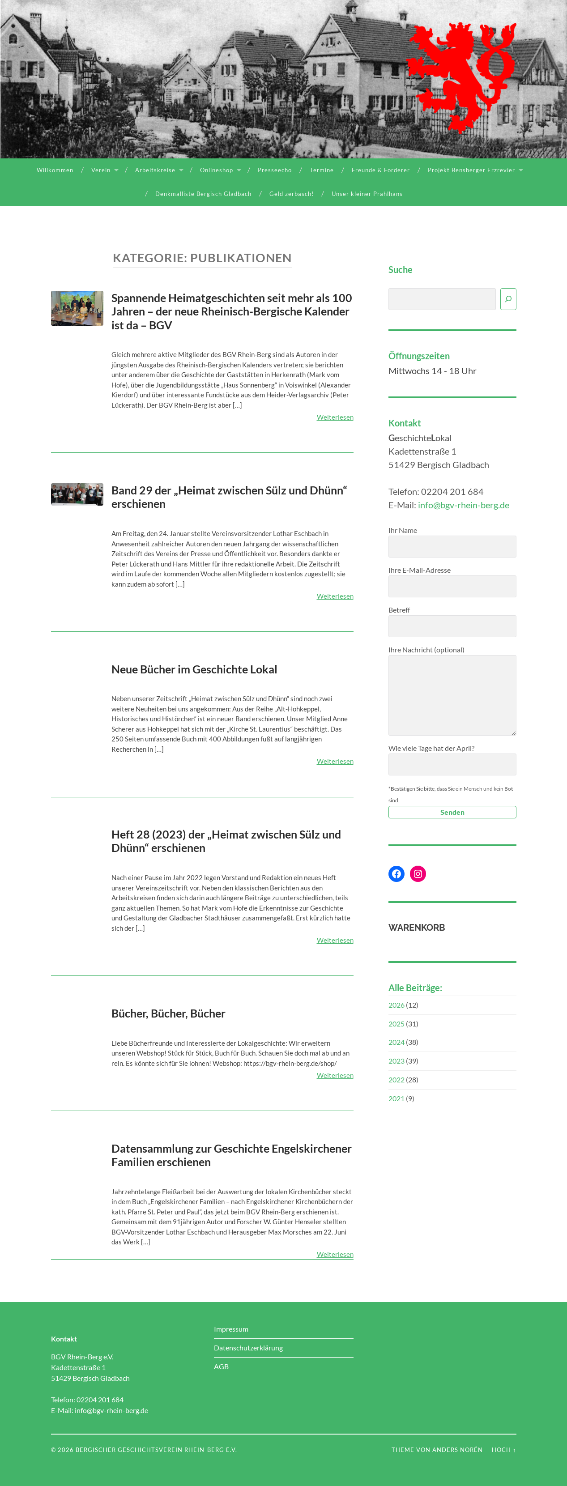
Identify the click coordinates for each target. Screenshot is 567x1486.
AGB (221, 1366)
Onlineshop (216, 170)
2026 (396, 1005)
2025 (396, 1023)
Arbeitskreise (155, 170)
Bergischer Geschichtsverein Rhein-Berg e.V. (156, 1449)
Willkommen (55, 170)
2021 (396, 1098)
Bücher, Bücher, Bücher (168, 1013)
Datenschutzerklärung (248, 1347)
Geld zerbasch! (291, 193)
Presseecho (275, 170)
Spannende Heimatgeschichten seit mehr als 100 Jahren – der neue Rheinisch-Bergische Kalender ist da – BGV (231, 311)
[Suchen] (508, 299)
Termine (322, 170)
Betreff (452, 621)
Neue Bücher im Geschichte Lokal (194, 669)
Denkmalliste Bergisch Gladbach (203, 193)
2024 (396, 1042)
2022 (396, 1079)
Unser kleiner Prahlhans (367, 193)
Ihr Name (452, 542)
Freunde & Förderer (381, 170)
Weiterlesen (335, 417)
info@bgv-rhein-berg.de (463, 504)
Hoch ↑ (504, 1449)
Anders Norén (457, 1449)
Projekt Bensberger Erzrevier (471, 170)
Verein (101, 170)
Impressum (231, 1328)
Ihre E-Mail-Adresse (452, 581)
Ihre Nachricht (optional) (452, 690)
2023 (396, 1060)
